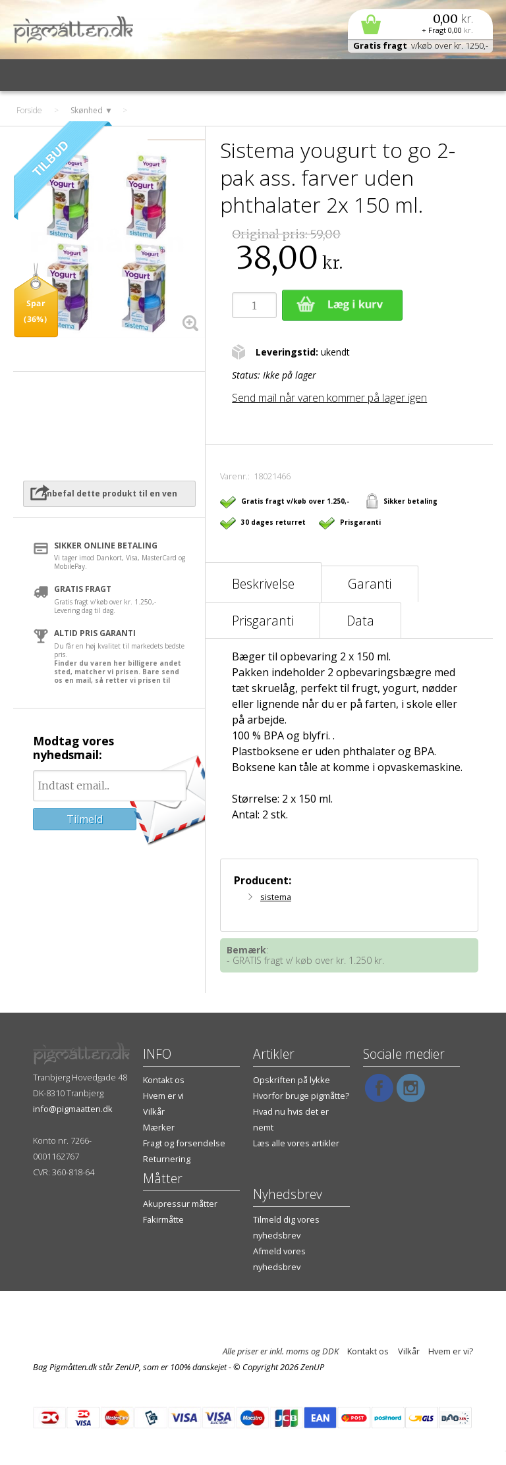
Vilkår (154, 1111)
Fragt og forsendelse (184, 1143)
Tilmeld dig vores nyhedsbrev (286, 1227)
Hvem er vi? (450, 1351)
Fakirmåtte (163, 1219)
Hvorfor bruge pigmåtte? (301, 1096)
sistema (275, 897)
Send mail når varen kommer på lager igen (329, 397)
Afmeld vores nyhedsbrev (279, 1259)
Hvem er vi (163, 1096)
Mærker (159, 1127)
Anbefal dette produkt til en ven (109, 493)
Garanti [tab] (369, 584)
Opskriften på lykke (291, 1080)
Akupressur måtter (180, 1204)
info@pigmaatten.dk (73, 1109)
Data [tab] (360, 620)
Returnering (166, 1159)
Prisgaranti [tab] (262, 620)
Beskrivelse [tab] (263, 584)
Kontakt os (163, 1080)
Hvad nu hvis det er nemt (291, 1119)
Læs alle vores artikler (296, 1143)
